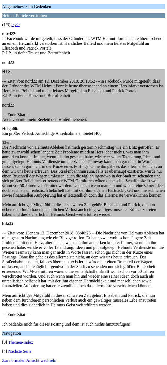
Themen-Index (20, 342)
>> (17, 24)
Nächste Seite (20, 351)
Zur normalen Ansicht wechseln (29, 360)
